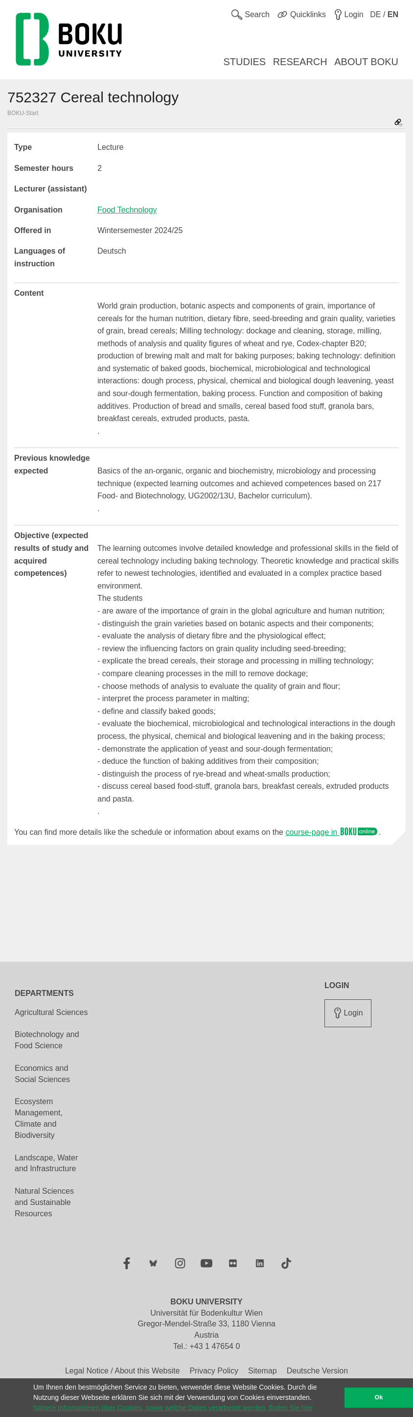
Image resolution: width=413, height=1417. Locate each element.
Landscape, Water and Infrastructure (46, 1163)
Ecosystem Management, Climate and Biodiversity (39, 1118)
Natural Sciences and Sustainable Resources (44, 1202)
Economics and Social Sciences (42, 1074)
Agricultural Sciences (51, 1012)
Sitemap (262, 1371)
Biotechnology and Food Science (47, 1040)
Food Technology (127, 210)
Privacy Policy (213, 1371)
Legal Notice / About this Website (122, 1371)
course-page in (331, 832)
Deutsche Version (317, 1371)
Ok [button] (379, 1397)
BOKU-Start (22, 113)
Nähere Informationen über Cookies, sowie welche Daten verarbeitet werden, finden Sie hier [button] (173, 1408)
